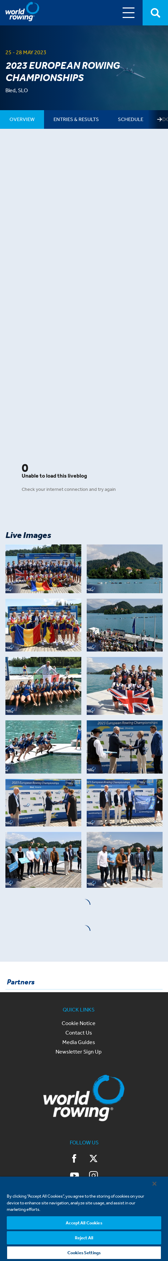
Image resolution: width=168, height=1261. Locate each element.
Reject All (84, 1237)
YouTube (74, 1175)
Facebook (74, 1158)
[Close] (154, 1184)
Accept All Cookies (84, 1222)
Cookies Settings (84, 1252)
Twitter (93, 1158)
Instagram (93, 1175)
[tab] (22, 119)
